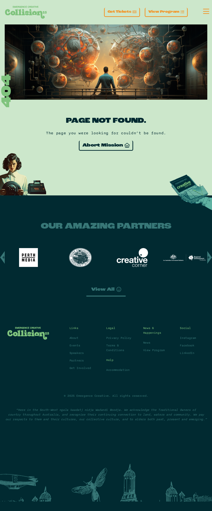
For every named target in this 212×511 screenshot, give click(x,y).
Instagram (188, 338)
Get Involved (80, 368)
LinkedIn (187, 353)
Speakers (76, 353)
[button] (2, 257)
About (73, 338)
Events (74, 345)
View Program (154, 350)
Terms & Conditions (115, 348)
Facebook (187, 345)
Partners (76, 360)
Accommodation (117, 370)
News (146, 342)
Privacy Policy (118, 338)
